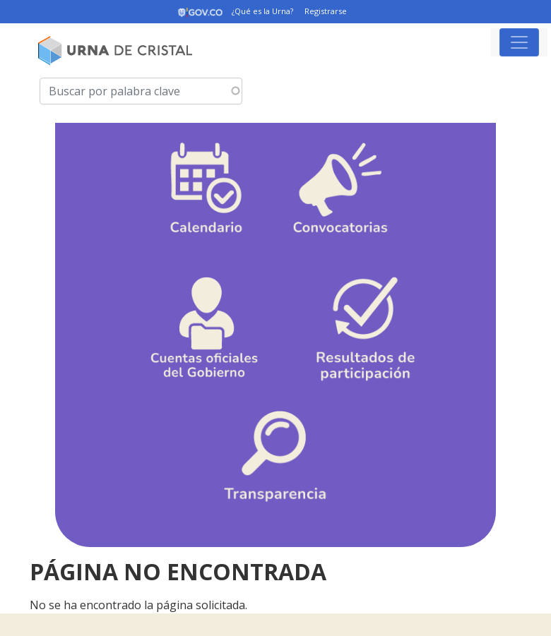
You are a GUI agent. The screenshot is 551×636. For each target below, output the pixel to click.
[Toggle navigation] (519, 42)
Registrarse (325, 11)
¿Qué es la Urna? (262, 11)
